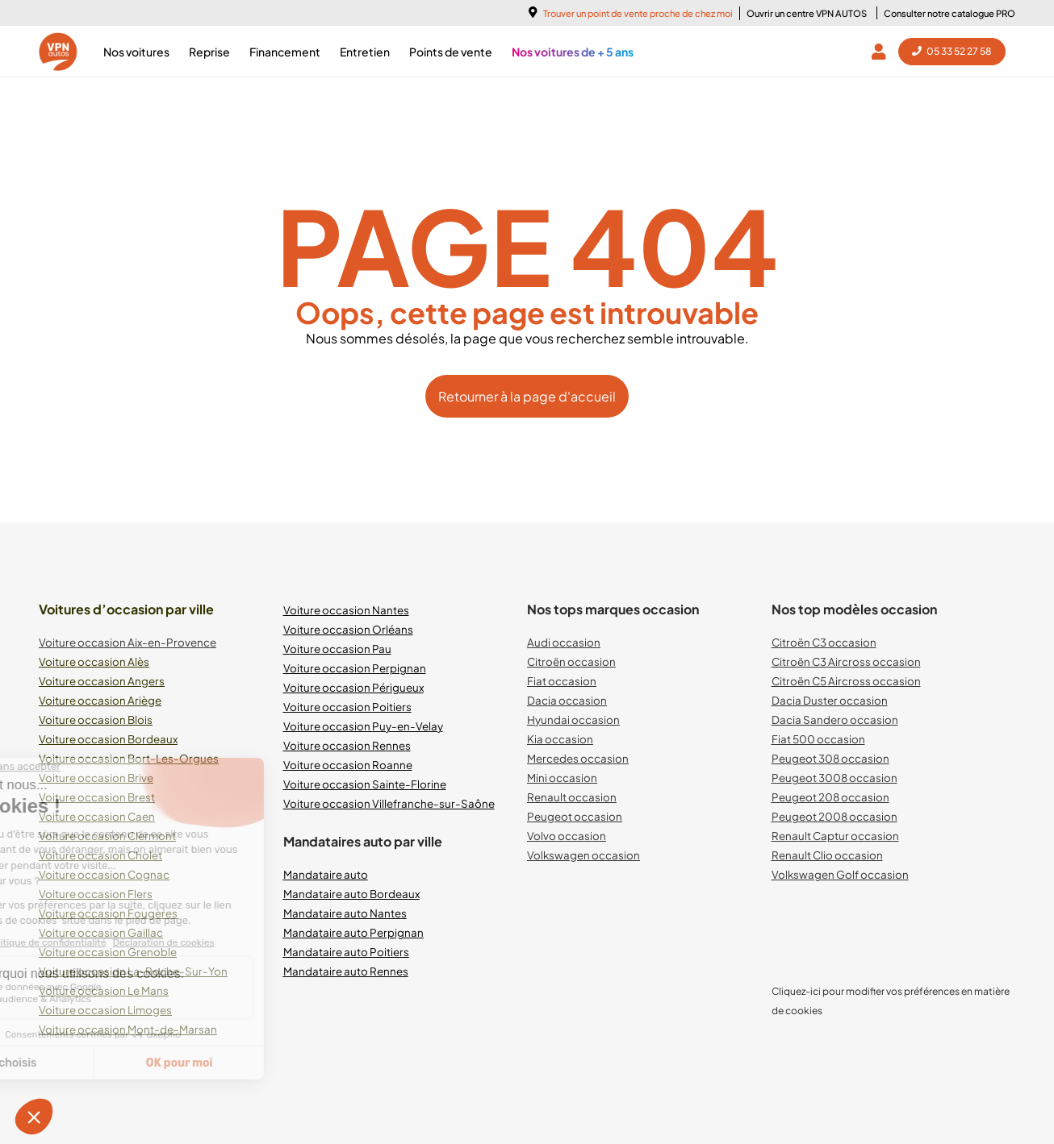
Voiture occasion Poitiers (347, 706)
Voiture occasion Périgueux (353, 687)
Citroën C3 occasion (824, 642)
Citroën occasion (571, 661)
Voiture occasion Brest (97, 797)
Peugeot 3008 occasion (834, 777)
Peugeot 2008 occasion (834, 816)
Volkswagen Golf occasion (840, 874)
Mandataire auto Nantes (345, 913)
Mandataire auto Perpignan (353, 932)
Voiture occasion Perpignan (354, 668)
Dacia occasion (567, 700)
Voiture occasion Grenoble (108, 952)
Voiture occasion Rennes (347, 745)
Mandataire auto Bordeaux (351, 894)
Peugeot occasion (574, 816)
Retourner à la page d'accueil (527, 396)
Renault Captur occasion (835, 835)
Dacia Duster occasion (830, 700)
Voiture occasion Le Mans (104, 990)
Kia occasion (560, 739)
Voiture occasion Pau (337, 648)
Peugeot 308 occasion (830, 758)
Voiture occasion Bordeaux (108, 739)
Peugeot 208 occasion (830, 797)
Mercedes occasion (578, 758)
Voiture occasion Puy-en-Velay (363, 726)
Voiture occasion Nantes (346, 610)
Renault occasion (572, 797)
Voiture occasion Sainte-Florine (364, 784)
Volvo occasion (566, 835)
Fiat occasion (561, 681)
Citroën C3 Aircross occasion (846, 661)
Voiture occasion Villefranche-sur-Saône (389, 803)
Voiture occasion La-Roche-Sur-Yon (133, 971)
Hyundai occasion (573, 719)
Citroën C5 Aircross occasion (846, 681)
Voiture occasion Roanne (347, 765)
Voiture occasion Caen (97, 816)
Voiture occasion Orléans (348, 629)
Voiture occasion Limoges (105, 1010)
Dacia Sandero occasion (835, 719)
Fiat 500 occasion (818, 739)
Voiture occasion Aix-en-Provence (127, 642)
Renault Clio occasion (827, 855)
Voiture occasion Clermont (107, 835)
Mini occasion (562, 777)
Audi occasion (563, 642)
